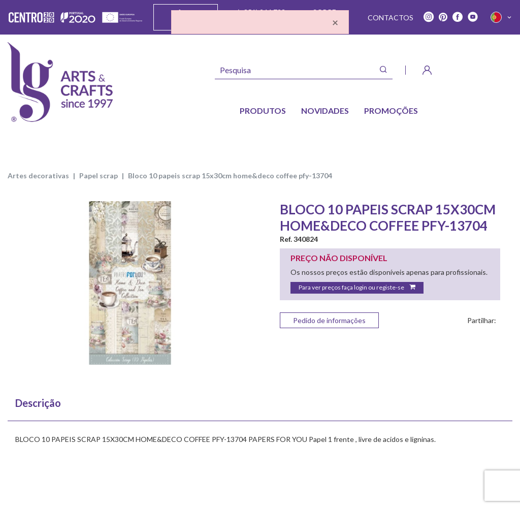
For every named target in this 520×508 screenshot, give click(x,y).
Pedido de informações (329, 320)
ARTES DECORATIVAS (38, 175)
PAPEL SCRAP (98, 175)
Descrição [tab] (38, 403)
